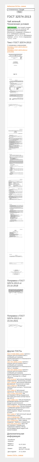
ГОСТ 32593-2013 (12, 420)
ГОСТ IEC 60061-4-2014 (14, 369)
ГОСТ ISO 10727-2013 (14, 423)
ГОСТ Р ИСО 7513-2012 (14, 393)
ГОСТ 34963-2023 (12, 400)
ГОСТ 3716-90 (11, 379)
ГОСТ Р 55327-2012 (13, 406)
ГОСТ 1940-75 (11, 414)
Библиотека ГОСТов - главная (16, 6)
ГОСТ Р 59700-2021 (13, 417)
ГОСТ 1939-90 (11, 382)
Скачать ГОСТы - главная (15, 455)
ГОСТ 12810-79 (12, 385)
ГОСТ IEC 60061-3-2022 (14, 362)
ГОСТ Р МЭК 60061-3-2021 (15, 354)
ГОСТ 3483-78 (11, 390)
